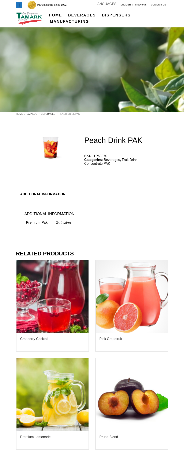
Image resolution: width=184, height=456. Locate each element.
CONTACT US (158, 4)
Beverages (112, 160)
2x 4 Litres (64, 222)
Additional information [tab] (43, 194)
